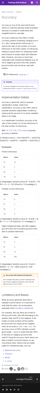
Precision (8, 354)
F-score (8, 361)
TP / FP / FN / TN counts (16, 130)
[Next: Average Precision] (27, 379)
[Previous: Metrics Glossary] (3, 379)
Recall (7, 357)
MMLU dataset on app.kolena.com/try (24, 88)
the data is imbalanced (24, 308)
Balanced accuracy (12, 350)
